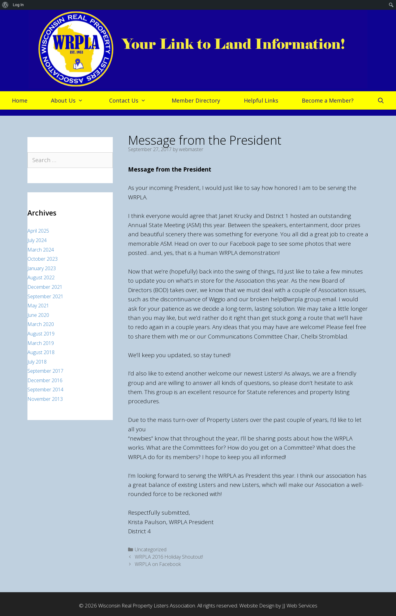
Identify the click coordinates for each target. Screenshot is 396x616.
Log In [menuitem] (18, 4)
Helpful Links (261, 100)
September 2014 (45, 389)
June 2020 (38, 315)
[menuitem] (5, 5)
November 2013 (45, 399)
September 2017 (45, 371)
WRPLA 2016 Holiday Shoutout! (169, 556)
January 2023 (41, 268)
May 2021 (38, 305)
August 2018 (41, 352)
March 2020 (40, 324)
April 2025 (38, 230)
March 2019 (40, 343)
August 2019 (41, 333)
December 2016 (44, 380)
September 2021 (45, 296)
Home (19, 100)
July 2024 (37, 240)
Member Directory (196, 100)
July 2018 (37, 361)
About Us (70, 100)
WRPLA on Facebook (158, 564)
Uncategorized (150, 549)
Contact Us (130, 100)
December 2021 (44, 287)
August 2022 (41, 277)
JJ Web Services (299, 605)
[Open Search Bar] (380, 100)
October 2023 (42, 258)
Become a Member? (328, 100)
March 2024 (40, 249)
